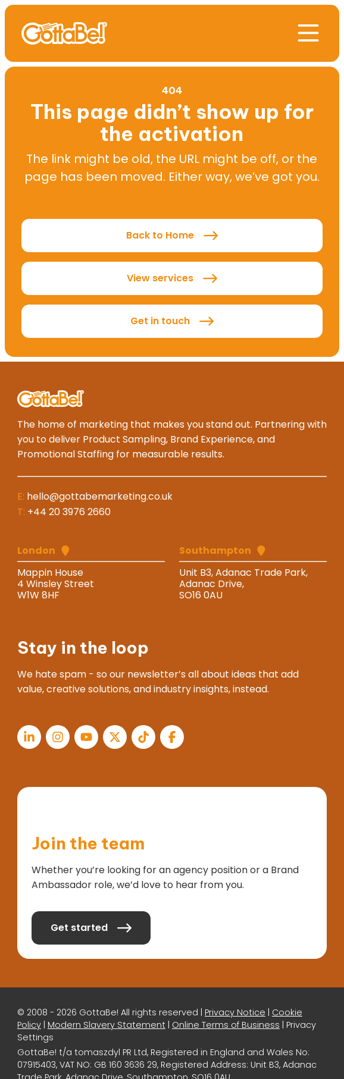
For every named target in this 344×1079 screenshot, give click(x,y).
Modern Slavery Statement (106, 1025)
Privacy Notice (235, 1012)
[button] (308, 33)
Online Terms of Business (226, 1025)
